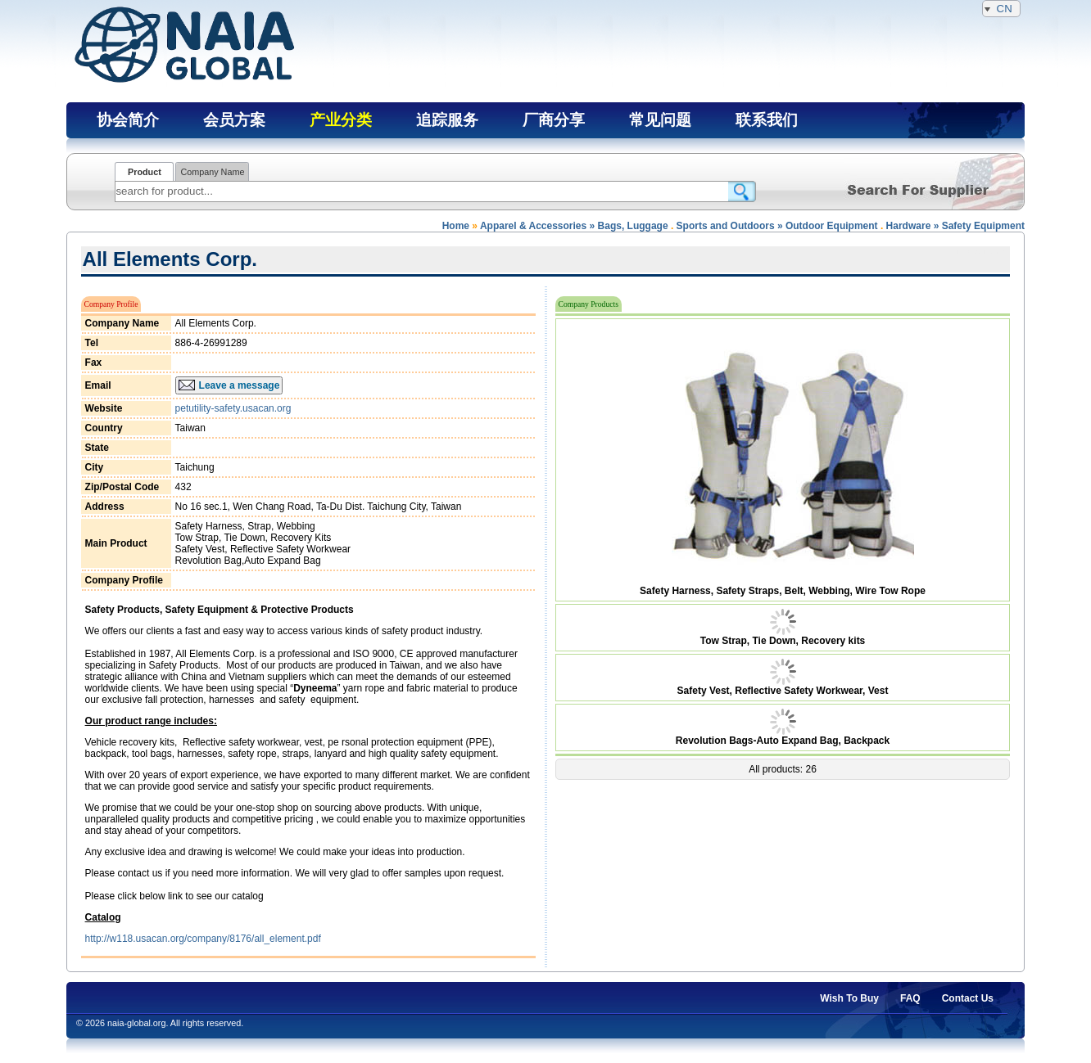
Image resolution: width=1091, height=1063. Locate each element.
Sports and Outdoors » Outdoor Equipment (777, 226)
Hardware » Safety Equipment (955, 226)
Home (455, 226)
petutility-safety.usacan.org (233, 408)
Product (144, 172)
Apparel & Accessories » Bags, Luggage (574, 226)
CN (1001, 8)
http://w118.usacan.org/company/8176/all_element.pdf (203, 938)
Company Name (212, 172)
